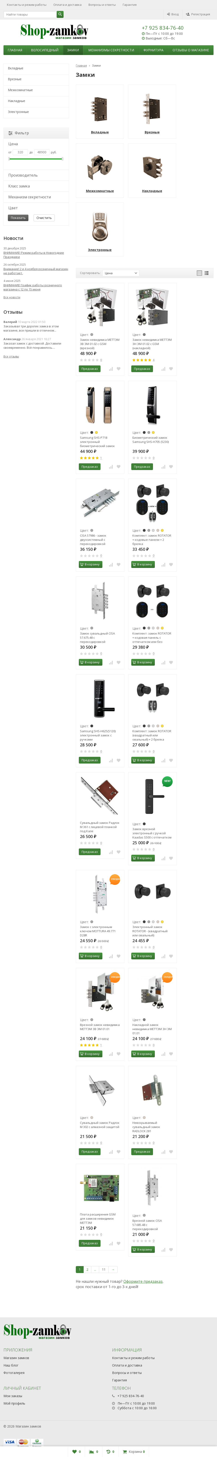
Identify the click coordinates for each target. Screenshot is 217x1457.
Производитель (23, 175)
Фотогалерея (13, 1372)
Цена (13, 143)
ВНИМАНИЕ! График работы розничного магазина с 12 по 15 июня (32, 287)
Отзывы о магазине (191, 50)
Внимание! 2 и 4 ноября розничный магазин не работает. (35, 271)
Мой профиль (14, 1403)
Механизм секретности (29, 197)
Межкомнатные (20, 90)
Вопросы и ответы (102, 5)
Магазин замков (16, 1358)
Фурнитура (153, 50)
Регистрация (198, 14)
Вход (173, 14)
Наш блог (10, 1365)
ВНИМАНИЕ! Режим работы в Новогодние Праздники (33, 255)
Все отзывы (11, 356)
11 (104, 1269)
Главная (15, 50)
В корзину (90, 564)
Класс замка (19, 186)
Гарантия (130, 5)
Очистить (44, 218)
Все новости (11, 297)
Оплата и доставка (67, 5)
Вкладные (15, 68)
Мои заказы (12, 1396)
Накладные (16, 101)
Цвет (13, 207)
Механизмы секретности (111, 50)
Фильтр (18, 132)
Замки (73, 50)
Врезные (14, 79)
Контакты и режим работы (26, 5)
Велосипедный (44, 50)
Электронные (18, 112)
